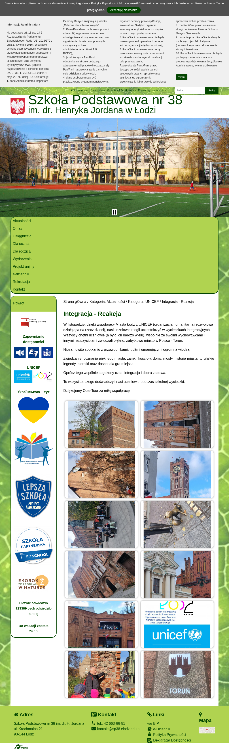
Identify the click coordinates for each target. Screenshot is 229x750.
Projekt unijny (23, 266)
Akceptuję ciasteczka (123, 10)
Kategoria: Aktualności (107, 302)
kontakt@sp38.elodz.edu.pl (115, 729)
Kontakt (19, 289)
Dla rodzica (22, 251)
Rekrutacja (21, 282)
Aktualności (22, 221)
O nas (17, 228)
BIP (153, 723)
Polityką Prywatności (104, 3)
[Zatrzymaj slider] (114, 212)
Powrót (18, 303)
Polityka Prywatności (166, 734)
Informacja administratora (152, 90)
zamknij (181, 77)
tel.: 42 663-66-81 (108, 723)
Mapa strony (97, 90)
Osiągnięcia (22, 236)
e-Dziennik (158, 729)
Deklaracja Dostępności (169, 740)
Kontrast (130, 90)
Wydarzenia (22, 259)
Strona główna (79, 90)
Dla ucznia (21, 244)
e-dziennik (21, 274)
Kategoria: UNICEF (143, 302)
